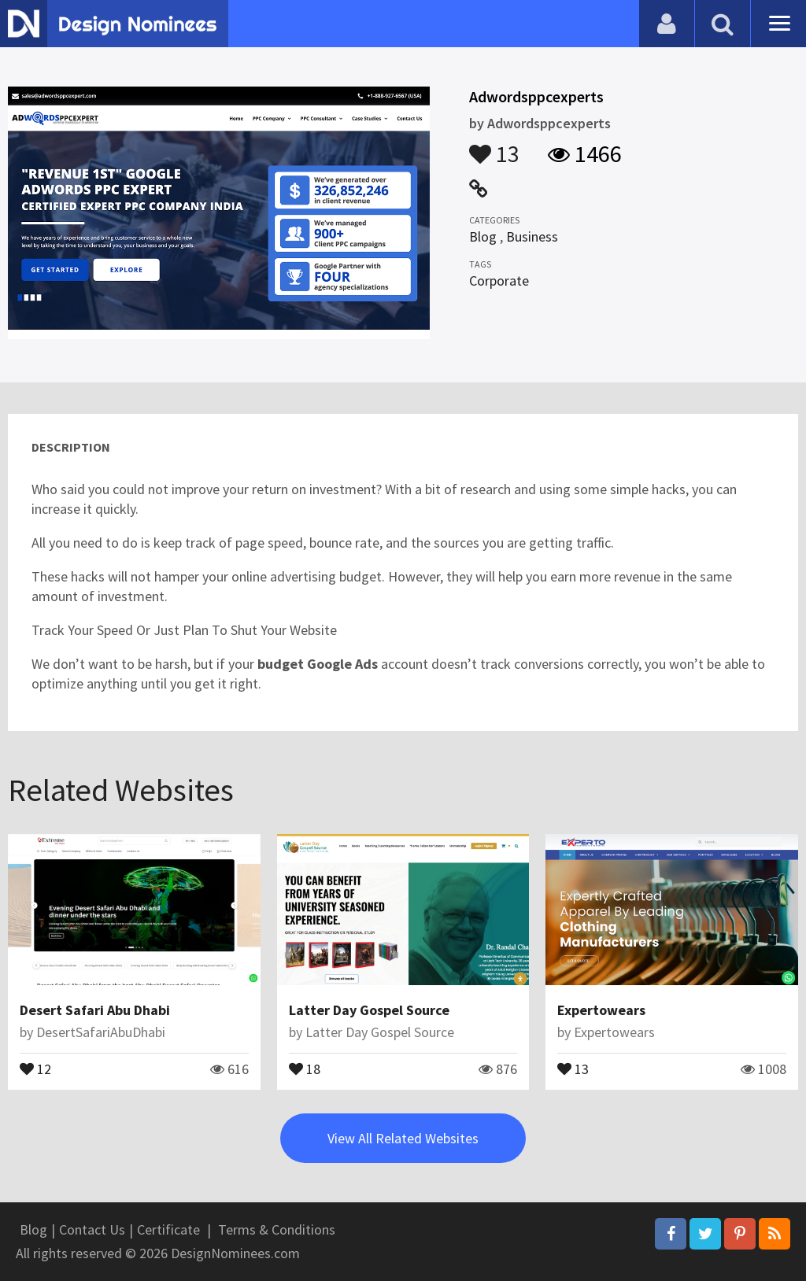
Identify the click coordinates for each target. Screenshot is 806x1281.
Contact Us (92, 1229)
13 (494, 146)
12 (35, 1068)
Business (532, 236)
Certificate (168, 1229)
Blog (483, 236)
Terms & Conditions (276, 1229)
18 (304, 1068)
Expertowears (601, 1010)
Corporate (499, 280)
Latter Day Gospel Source (369, 1010)
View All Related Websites (403, 1138)
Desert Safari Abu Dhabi (95, 1010)
